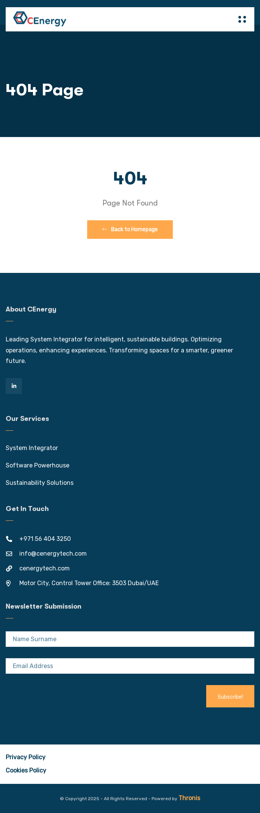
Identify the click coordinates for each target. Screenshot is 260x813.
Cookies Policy (26, 770)
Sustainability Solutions (40, 482)
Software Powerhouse (37, 465)
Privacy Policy (25, 757)
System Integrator (32, 448)
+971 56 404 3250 (45, 538)
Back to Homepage (130, 229)
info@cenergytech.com (53, 553)
